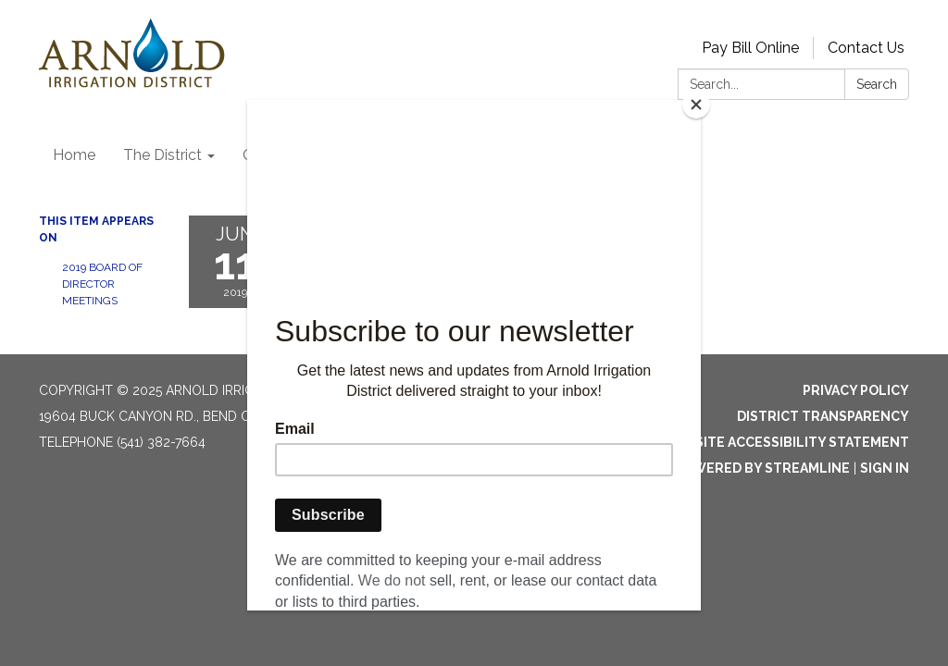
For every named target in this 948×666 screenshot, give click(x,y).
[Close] (696, 104)
